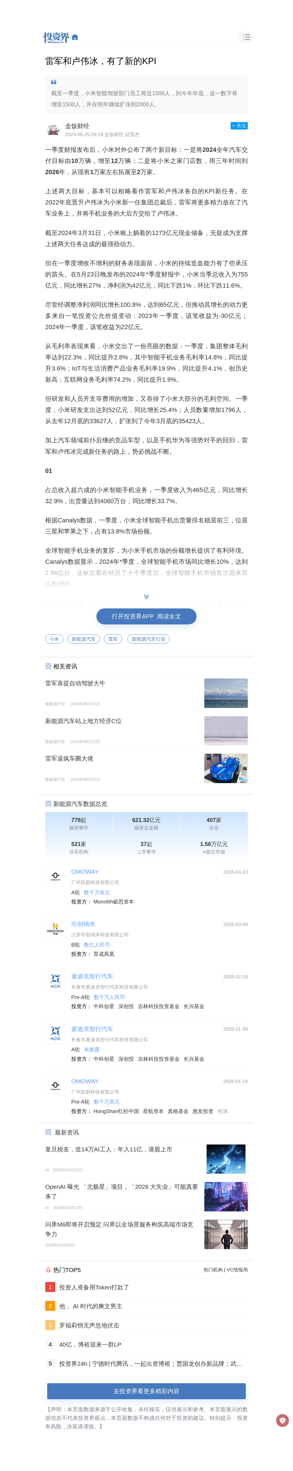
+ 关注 (239, 125)
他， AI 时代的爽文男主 (90, 1306)
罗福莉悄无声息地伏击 (89, 1325)
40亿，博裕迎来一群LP (90, 1344)
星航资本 (153, 1111)
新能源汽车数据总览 (80, 804)
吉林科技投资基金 (159, 1006)
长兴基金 (194, 1006)
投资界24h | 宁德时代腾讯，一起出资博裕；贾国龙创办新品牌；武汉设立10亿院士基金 (150, 1364)
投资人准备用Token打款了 (94, 1287)
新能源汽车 (84, 639)
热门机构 (213, 1270)
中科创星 (104, 1006)
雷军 (113, 639)
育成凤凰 (104, 954)
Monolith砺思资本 (114, 902)
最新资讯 (67, 1132)
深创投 (126, 1006)
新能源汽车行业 (148, 639)
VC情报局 (237, 1270)
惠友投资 (203, 1111)
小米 (54, 639)
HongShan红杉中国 (116, 1111)
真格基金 (178, 1111)
